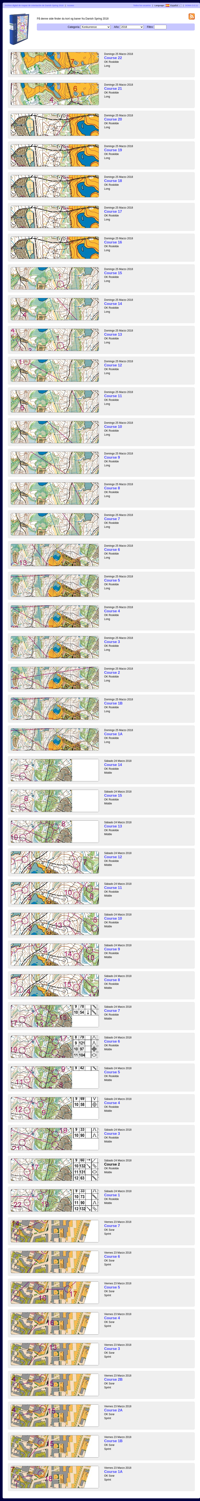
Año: (117, 27)
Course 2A (113, 1410)
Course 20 (113, 119)
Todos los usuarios (142, 5)
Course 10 (113, 427)
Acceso (70, 5)
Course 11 (113, 396)
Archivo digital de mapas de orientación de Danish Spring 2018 (34, 5)
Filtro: (150, 27)
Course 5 (112, 580)
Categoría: (74, 27)
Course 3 (112, 642)
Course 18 (113, 181)
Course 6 (112, 550)
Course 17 (113, 211)
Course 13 (113, 334)
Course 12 (113, 365)
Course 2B (113, 1379)
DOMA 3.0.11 (191, 5)
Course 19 (113, 150)
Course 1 (112, 1195)
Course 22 (113, 58)
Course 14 (113, 304)
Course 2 (112, 672)
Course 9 (112, 457)
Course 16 (113, 242)
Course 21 (113, 88)
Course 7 (112, 519)
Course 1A (113, 734)
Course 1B (113, 703)
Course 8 (112, 488)
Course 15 (113, 273)
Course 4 (112, 611)
